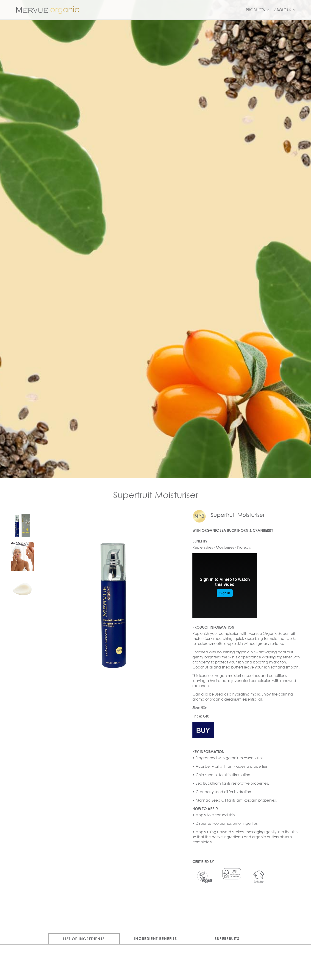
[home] (48, 9)
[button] (257, 9)
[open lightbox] (22, 524)
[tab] (84, 938)
